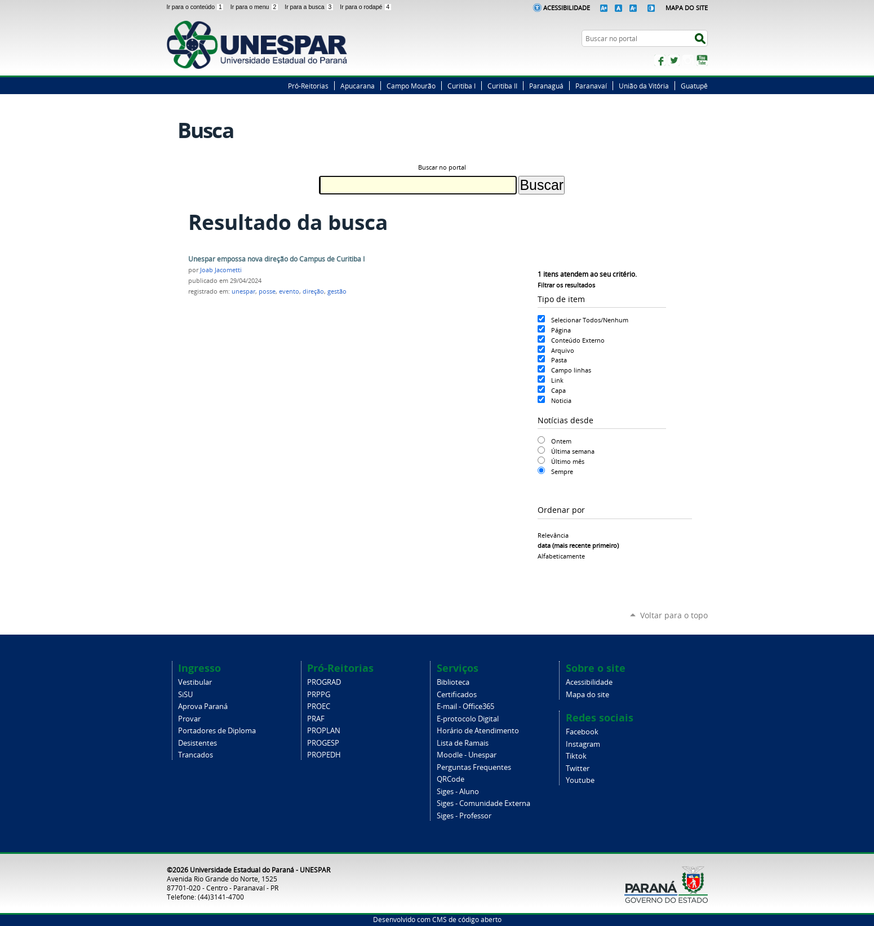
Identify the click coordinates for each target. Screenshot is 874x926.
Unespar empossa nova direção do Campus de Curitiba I (276, 259)
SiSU (185, 694)
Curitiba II (502, 85)
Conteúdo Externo (578, 340)
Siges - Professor (464, 816)
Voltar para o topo (674, 615)
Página (561, 330)
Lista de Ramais (463, 743)
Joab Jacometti (221, 270)
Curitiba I (461, 85)
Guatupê (694, 85)
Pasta (559, 360)
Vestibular (195, 682)
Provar (189, 719)
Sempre (562, 471)
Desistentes (197, 743)
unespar (243, 291)
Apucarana (357, 85)
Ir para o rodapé (366, 6)
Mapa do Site (687, 7)
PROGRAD (324, 682)
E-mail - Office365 (465, 706)
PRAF (316, 719)
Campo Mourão (411, 85)
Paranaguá (546, 85)
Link (557, 380)
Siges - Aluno (458, 791)
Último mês (567, 461)
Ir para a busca (310, 6)
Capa (558, 390)
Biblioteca (453, 682)
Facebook (660, 60)
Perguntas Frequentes (474, 767)
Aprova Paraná (203, 706)
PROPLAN (323, 731)
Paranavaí (591, 85)
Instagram (688, 60)
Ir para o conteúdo (196, 6)
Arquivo (562, 350)
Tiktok (576, 756)
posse (267, 291)
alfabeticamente (561, 556)
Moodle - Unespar (466, 755)
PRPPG (318, 694)
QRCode (450, 779)
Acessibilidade (566, 7)
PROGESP (323, 743)
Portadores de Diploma (217, 731)
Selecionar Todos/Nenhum (589, 320)
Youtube (580, 780)
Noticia (561, 400)
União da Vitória (644, 85)
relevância (553, 535)
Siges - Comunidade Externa (483, 803)
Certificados (457, 694)
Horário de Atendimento (478, 731)
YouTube (702, 60)
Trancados (195, 755)
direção (313, 291)
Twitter (674, 60)
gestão (337, 291)
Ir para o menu (255, 6)
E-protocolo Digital (468, 719)
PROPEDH (324, 755)
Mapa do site (587, 694)
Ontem (561, 441)
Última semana (573, 451)
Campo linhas (571, 370)
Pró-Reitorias (308, 85)
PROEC (318, 706)
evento (289, 291)
